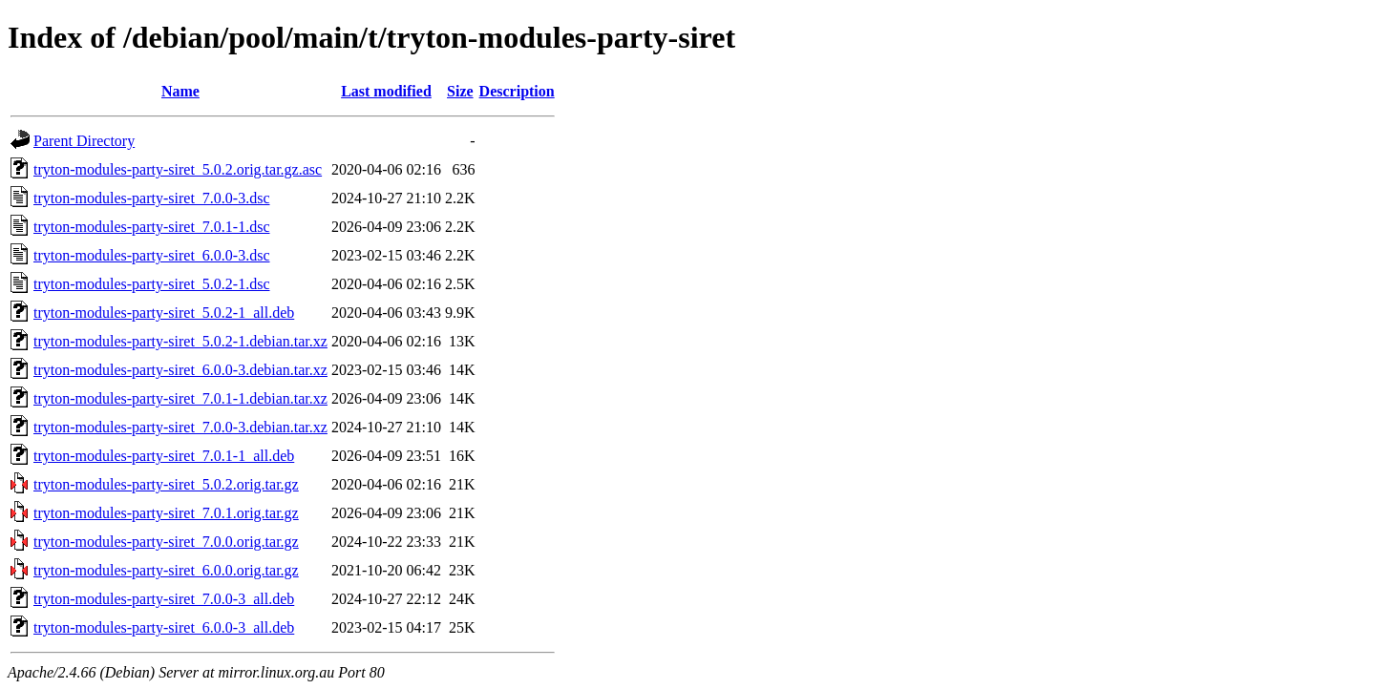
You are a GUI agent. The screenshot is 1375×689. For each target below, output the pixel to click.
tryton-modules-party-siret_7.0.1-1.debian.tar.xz (180, 398)
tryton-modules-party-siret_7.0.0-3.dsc (151, 198)
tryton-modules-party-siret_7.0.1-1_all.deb (163, 456)
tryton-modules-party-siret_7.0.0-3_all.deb (163, 599)
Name (180, 91)
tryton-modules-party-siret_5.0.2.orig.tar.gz (166, 484)
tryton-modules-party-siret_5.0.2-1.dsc (151, 284)
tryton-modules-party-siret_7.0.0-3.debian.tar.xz (180, 427)
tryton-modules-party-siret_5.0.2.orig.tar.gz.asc (177, 169)
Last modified (386, 91)
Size (460, 91)
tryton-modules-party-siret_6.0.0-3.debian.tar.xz (180, 370)
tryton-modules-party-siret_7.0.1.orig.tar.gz (166, 513)
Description (517, 91)
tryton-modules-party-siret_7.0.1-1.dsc (151, 227)
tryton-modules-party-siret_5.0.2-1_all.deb (163, 312)
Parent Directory (84, 141)
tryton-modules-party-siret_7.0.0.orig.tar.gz (166, 541)
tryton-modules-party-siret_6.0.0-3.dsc (151, 255)
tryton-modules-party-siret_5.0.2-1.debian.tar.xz (180, 341)
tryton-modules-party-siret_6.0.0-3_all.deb (163, 627)
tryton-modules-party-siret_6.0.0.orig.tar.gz (166, 570)
